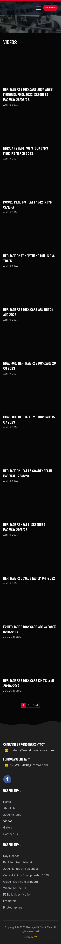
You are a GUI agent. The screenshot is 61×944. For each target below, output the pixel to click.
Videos (7, 821)
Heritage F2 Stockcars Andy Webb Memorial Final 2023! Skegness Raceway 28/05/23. (28, 94)
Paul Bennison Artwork (18, 862)
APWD (35, 937)
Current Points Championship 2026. (26, 875)
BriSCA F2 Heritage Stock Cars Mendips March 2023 (25, 151)
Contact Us (10, 834)
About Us (9, 808)
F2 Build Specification (17, 894)
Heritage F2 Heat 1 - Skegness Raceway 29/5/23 (24, 527)
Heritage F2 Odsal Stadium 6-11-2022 (29, 578)
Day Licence (11, 856)
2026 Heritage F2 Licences (21, 868)
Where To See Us (14, 888)
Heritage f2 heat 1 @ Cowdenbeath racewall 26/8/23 (27, 473)
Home (7, 802)
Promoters (10, 901)
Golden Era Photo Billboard (20, 881)
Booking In (50, 8)
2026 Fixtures (12, 814)
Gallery (8, 827)
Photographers (12, 907)
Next (35, 705)
